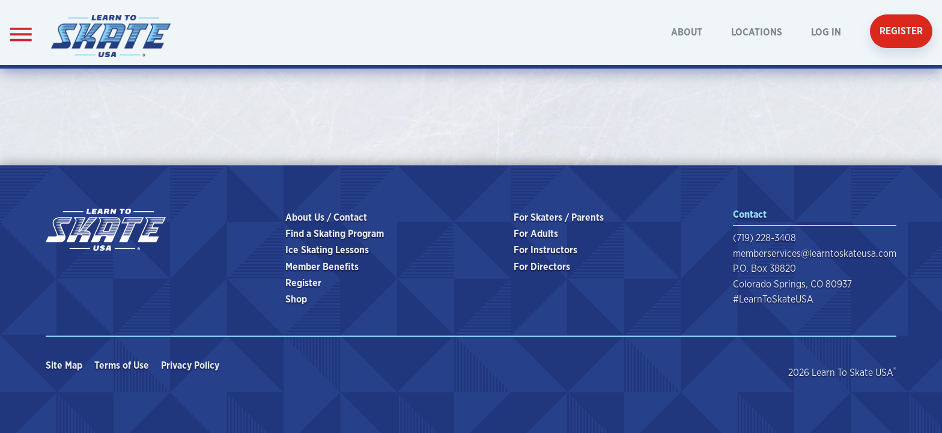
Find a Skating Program (334, 233)
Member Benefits (322, 266)
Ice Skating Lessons (327, 250)
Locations (756, 32)
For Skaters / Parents (559, 217)
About (686, 32)
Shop (296, 299)
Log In (826, 32)
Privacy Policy (191, 365)
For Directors (542, 266)
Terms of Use (122, 365)
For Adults (536, 233)
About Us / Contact (326, 217)
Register (901, 31)
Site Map (65, 365)
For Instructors (545, 250)
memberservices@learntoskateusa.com (814, 253)
